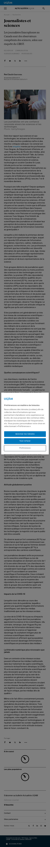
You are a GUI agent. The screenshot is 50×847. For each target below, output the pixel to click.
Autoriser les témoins (25, 434)
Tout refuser (25, 441)
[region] (25, 423)
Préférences (25, 448)
